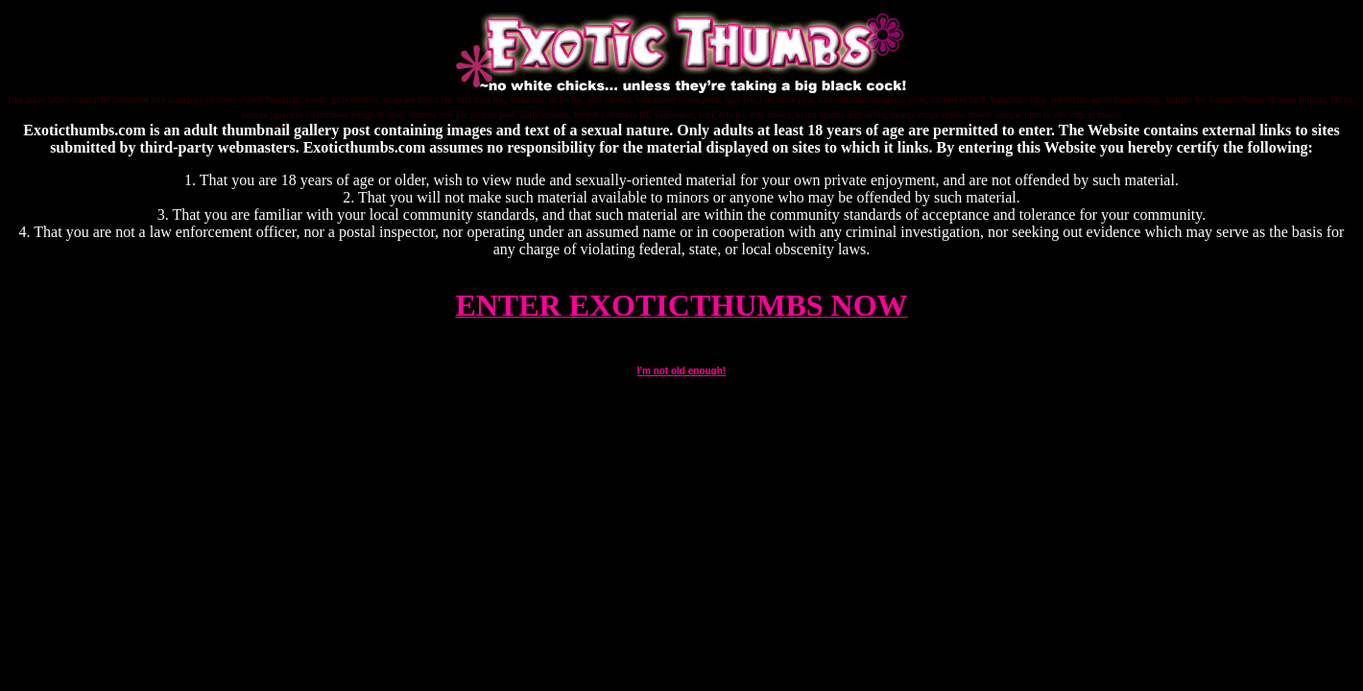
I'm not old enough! (681, 371)
